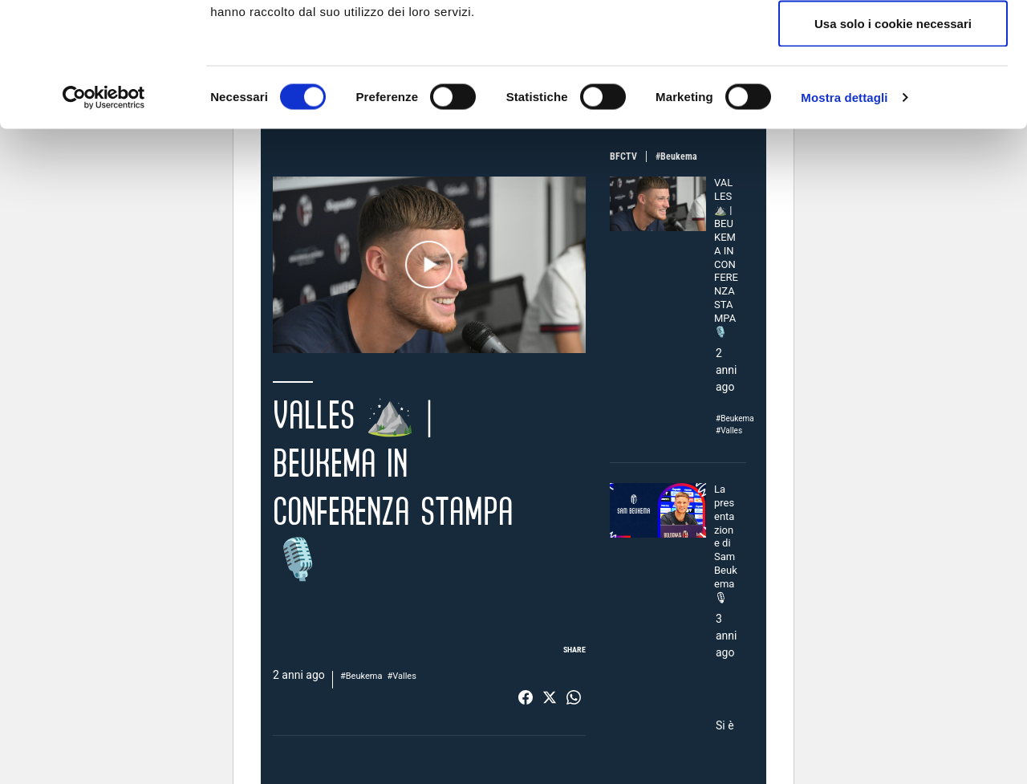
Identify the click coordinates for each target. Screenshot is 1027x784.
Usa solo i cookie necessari (893, 147)
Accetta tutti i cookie (893, 42)
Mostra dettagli (844, 221)
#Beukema (361, 676)
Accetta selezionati (892, 95)
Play (429, 265)
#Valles (401, 676)
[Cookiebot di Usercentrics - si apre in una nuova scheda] (104, 221)
